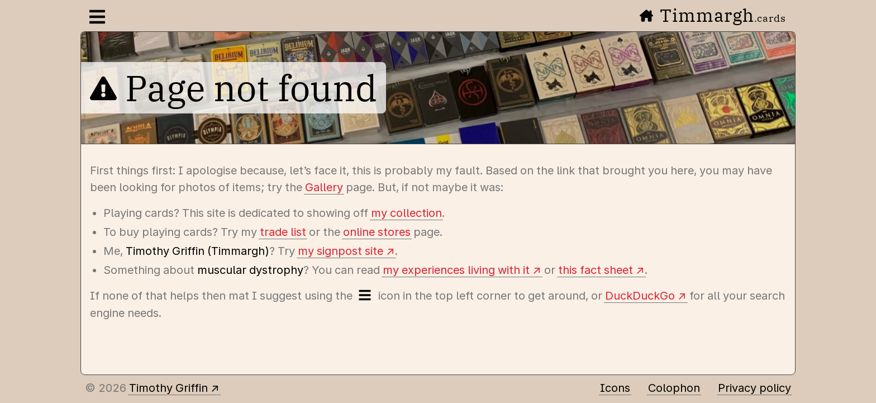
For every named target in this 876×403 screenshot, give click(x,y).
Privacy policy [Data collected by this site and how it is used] (754, 388)
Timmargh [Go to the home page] (713, 15)
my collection (406, 213)
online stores (377, 232)
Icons (615, 388)
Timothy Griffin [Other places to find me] (168, 388)
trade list (283, 232)
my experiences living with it (456, 270)
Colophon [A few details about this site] (674, 388)
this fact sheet (595, 270)
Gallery (324, 187)
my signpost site (340, 251)
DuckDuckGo (640, 295)
